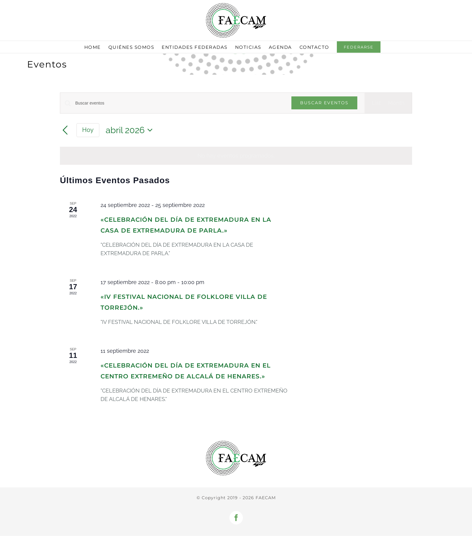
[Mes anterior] (65, 130)
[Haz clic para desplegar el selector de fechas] (131, 130)
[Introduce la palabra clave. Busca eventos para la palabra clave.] (179, 103)
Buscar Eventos (324, 102)
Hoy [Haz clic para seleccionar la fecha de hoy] (88, 129)
